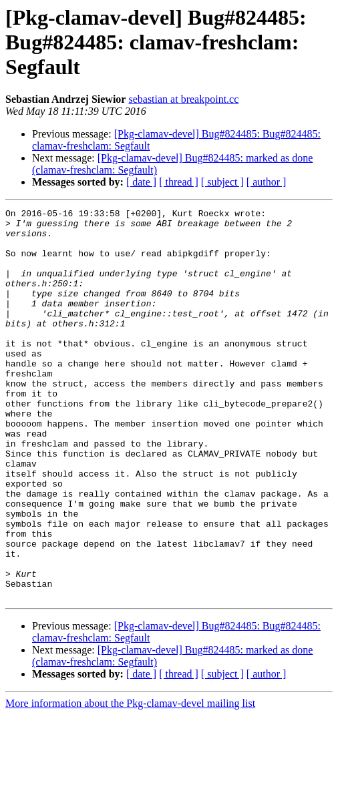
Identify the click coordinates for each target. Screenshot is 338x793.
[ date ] (141, 182)
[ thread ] (178, 182)
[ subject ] (222, 182)
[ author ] (266, 182)
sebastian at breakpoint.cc (183, 99)
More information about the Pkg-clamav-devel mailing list (130, 781)
